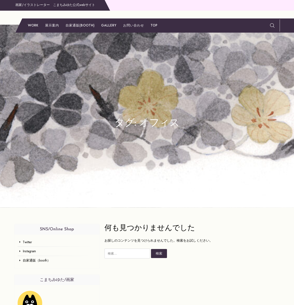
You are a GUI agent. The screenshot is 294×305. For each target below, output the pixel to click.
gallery (109, 25)
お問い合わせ (133, 25)
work (33, 25)
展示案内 (52, 25)
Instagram (29, 251)
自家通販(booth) (80, 25)
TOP (154, 25)
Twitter (27, 242)
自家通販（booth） (36, 260)
